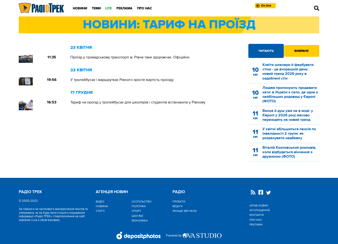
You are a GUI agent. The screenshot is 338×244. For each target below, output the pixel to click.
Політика (139, 206)
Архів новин (259, 205)
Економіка (140, 220)
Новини (80, 8)
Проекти (179, 201)
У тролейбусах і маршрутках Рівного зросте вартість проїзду (122, 79)
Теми (96, 8)
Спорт (136, 211)
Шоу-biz (137, 215)
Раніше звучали (184, 211)
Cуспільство (141, 201)
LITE (108, 8)
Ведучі (177, 206)
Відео (100, 201)
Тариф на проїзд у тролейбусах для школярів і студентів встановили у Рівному (137, 102)
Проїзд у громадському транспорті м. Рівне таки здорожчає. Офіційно (129, 57)
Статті (100, 211)
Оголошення (260, 210)
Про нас (144, 8)
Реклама (124, 8)
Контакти (257, 215)
